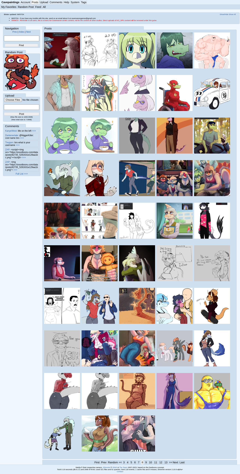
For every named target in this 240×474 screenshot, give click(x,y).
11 (155, 462)
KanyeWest (11, 131)
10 (150, 462)
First (97, 462)
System (75, 2)
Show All (232, 14)
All (44, 6)
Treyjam (9, 142)
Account (25, 2)
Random (113, 462)
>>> (34, 131)
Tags (84, 2)
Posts (35, 2)
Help (66, 2)
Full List (19, 173)
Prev (14, 32)
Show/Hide (224, 14)
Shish (114, 467)
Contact (120, 471)
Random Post (26, 6)
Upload (44, 2)
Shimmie (106, 467)
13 (165, 462)
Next (28, 32)
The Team (123, 467)
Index (21, 32)
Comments (56, 2)
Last (182, 462)
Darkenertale (11, 135)
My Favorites (8, 6)
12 (160, 462)
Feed (38, 6)
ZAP (7, 149)
